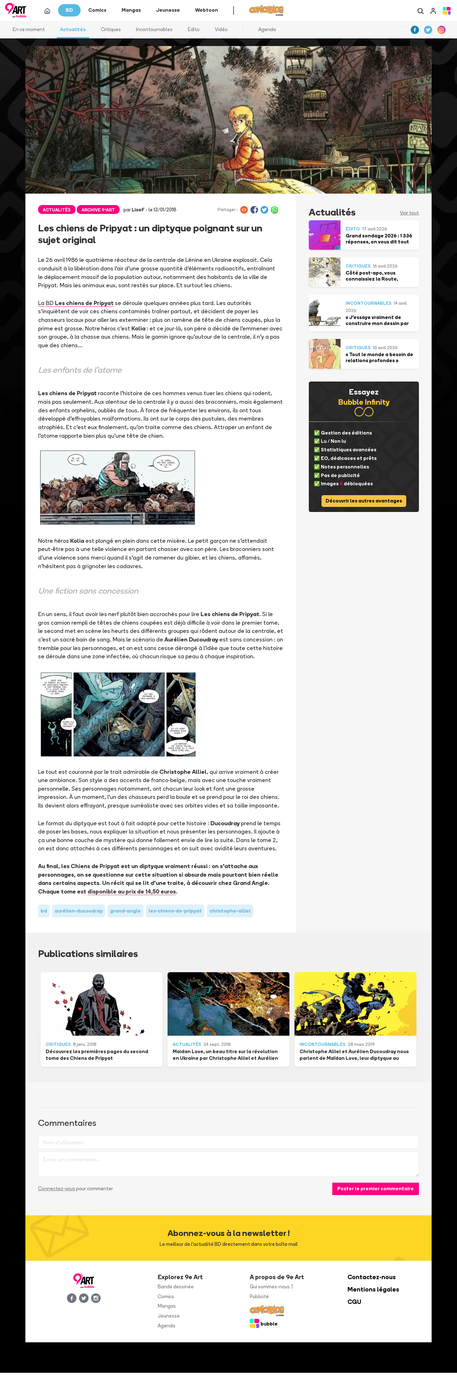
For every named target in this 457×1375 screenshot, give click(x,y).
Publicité (259, 1299)
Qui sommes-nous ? (271, 1289)
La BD (76, 305)
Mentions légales (373, 1291)
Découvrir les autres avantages (364, 503)
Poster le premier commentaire (375, 1191)
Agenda (267, 32)
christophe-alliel (230, 913)
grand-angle (125, 913)
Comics (166, 1299)
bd (44, 913)
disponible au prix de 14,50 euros (132, 893)
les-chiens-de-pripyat (175, 913)
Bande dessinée (176, 1289)
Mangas (167, 1308)
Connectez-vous (56, 1191)
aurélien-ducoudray (79, 913)
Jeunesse (169, 1318)
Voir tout (409, 215)
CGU (354, 1304)
